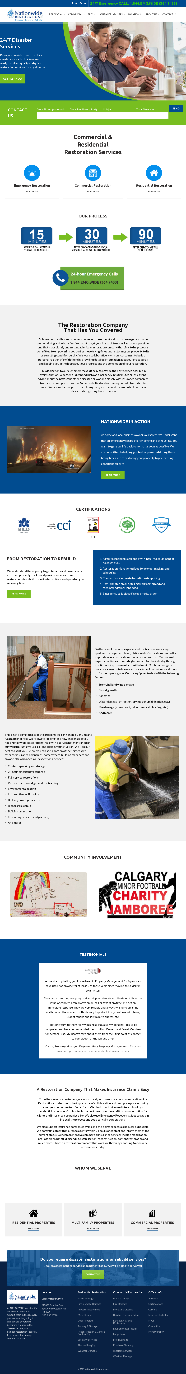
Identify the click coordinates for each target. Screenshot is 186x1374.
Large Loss (119, 1334)
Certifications (155, 1304)
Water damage (108, 701)
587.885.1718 (50, 1315)
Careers (152, 1309)
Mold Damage (85, 1315)
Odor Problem (85, 1320)
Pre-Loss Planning (123, 1345)
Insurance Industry (158, 1315)
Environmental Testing (125, 1328)
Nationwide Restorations (96, 1369)
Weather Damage (87, 1351)
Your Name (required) (53, 113)
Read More (32, 191)
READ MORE (113, 475)
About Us (153, 1298)
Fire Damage (120, 1304)
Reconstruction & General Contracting (91, 1333)
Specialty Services (87, 1340)
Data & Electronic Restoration (122, 1321)
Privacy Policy (156, 1332)
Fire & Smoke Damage (89, 1304)
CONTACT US (93, 1274)
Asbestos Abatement (89, 1309)
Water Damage (86, 1298)
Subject (119, 113)
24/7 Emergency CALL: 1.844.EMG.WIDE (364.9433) (133, 3)
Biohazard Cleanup (123, 1309)
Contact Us (154, 1326)
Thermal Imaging (87, 1345)
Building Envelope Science (127, 1315)
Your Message (152, 113)
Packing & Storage (88, 1326)
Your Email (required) (86, 113)
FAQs (151, 1320)
